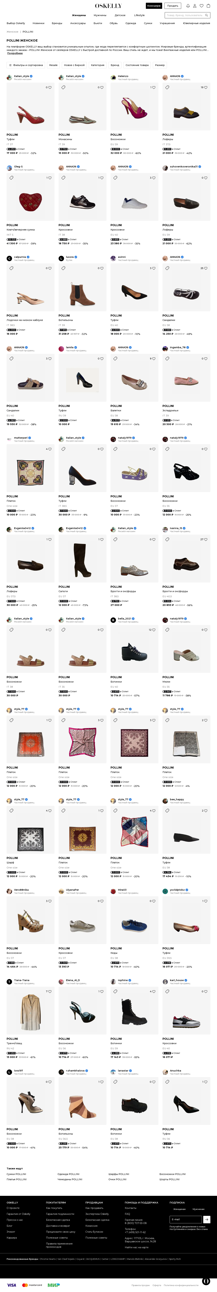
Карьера (12, 1237)
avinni (122, 257)
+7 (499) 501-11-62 (135, 1232)
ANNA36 (175, 76)
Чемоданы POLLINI (70, 1179)
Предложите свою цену (60, 1231)
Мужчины (100, 15)
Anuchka (175, 1070)
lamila (70, 347)
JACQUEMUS (93, 1259)
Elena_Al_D (73, 980)
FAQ (127, 1214)
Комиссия (91, 1225)
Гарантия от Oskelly (18, 1214)
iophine (123, 980)
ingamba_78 (178, 347)
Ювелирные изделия (196, 23)
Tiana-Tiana (21, 980)
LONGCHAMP (118, 1259)
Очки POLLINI (117, 1179)
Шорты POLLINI (169, 1179)
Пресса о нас (15, 1219)
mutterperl (21, 437)
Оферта (156, 1285)
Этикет (11, 1231)
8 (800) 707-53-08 (136, 1223)
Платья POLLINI (17, 1179)
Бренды (57, 23)
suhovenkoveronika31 (184, 166)
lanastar (123, 1070)
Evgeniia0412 (22, 528)
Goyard (80, 1259)
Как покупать (54, 1208)
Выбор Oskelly (16, 23)
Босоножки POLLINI (172, 1174)
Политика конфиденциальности (181, 1285)
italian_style (21, 76)
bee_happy (177, 799)
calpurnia (20, 257)
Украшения (167, 23)
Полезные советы (57, 1237)
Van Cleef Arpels (66, 1259)
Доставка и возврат (58, 1225)
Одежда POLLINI (68, 1174)
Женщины (79, 15)
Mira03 (122, 889)
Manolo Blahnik (135, 1259)
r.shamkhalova (75, 1070)
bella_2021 (124, 618)
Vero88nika (21, 889)
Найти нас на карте (137, 1247)
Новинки (38, 23)
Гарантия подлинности (60, 1214)
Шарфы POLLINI (118, 1174)
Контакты (130, 1208)
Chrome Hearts (48, 1259)
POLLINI (12, 134)
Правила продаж (141, 1285)
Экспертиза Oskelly (97, 1214)
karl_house (177, 980)
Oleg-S (18, 166)
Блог (9, 1225)
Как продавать (94, 1208)
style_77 (19, 709)
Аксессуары (78, 23)
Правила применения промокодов (59, 1245)
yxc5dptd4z (177, 889)
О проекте (13, 1208)
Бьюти (98, 23)
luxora (70, 257)
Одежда (130, 23)
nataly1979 (124, 437)
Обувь (114, 23)
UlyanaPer (72, 889)
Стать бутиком (94, 1231)
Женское (12, 31)
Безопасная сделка (58, 1219)
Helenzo (123, 76)
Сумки (148, 23)
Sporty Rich (175, 1259)
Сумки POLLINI (16, 1174)
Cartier (105, 1259)
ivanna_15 (176, 528)
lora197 (18, 1070)
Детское (120, 15)
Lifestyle (139, 15)
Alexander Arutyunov (156, 1259)
